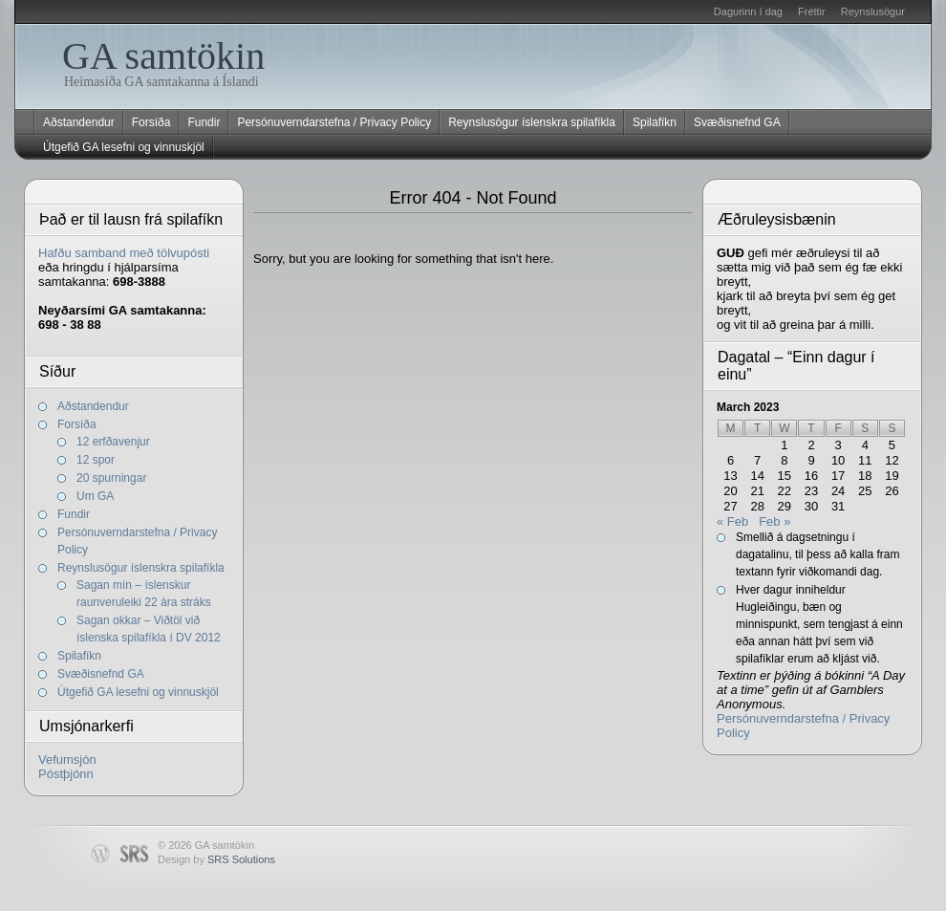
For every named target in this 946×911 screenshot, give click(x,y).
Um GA (95, 496)
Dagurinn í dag (748, 11)
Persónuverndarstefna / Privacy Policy (334, 122)
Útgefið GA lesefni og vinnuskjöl (123, 147)
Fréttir (812, 11)
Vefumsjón (67, 759)
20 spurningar (111, 478)
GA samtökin (163, 55)
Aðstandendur (79, 122)
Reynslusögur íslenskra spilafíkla (531, 122)
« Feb (732, 521)
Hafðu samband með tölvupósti (123, 253)
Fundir (203, 122)
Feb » (774, 521)
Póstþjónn (66, 774)
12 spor (95, 459)
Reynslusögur (873, 11)
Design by (216, 859)
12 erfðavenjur (113, 441)
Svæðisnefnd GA (737, 122)
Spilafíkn (655, 122)
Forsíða (151, 122)
